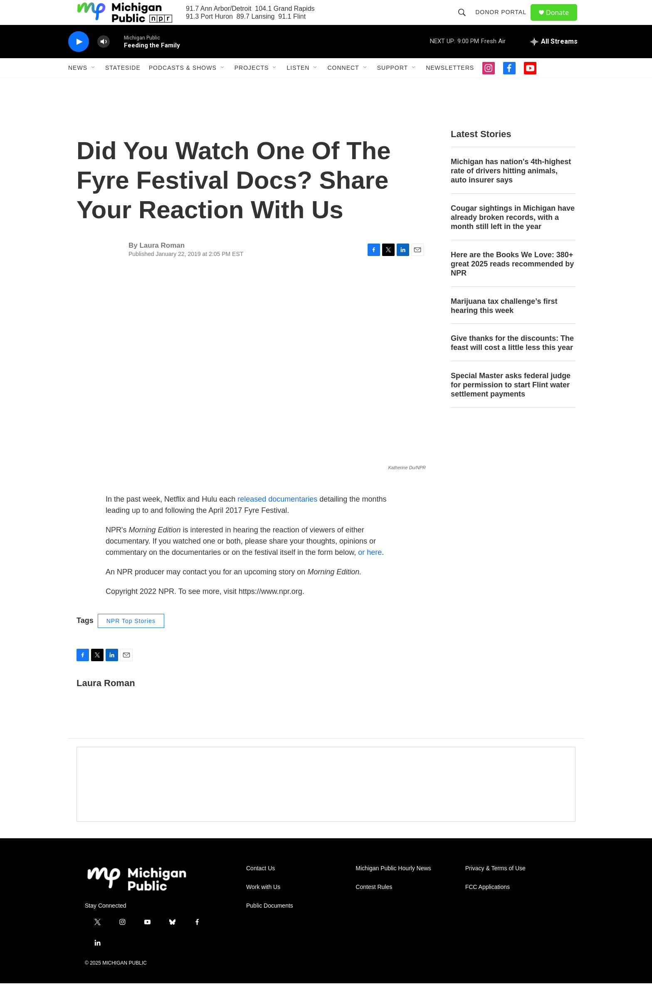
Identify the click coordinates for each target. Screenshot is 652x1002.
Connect (343, 86)
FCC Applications (487, 906)
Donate (562, 21)
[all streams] (554, 60)
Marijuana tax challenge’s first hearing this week (504, 324)
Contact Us (260, 887)
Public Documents (269, 924)
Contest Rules (374, 906)
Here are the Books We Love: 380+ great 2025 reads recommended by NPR (512, 282)
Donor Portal (504, 21)
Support (392, 86)
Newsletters (450, 86)
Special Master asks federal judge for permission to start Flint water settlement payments (510, 403)
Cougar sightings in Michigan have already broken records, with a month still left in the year (513, 236)
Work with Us (263, 906)
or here (370, 571)
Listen (297, 86)
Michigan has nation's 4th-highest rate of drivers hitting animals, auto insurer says (511, 189)
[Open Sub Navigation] (93, 86)
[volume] (103, 60)
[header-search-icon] (466, 21)
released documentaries (277, 518)
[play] (78, 60)
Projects (252, 86)
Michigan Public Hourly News (393, 887)
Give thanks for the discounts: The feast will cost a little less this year (512, 361)
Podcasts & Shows (183, 86)
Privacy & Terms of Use (495, 887)
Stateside (123, 86)
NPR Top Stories (131, 639)
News (77, 86)
